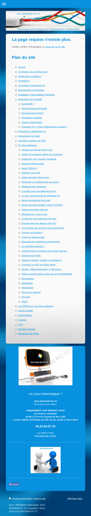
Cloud (25, 301)
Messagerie (28, 287)
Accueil (22, 67)
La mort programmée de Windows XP (41, 195)
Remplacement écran (32, 113)
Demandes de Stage (28, 333)
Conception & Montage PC (31, 85)
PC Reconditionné (27, 145)
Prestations (24, 81)
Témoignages (25, 315)
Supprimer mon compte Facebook (39, 159)
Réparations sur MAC (29, 136)
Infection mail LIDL (31, 172)
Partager (14, 484)
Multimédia (27, 283)
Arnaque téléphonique (33, 163)
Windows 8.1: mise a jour (34, 214)
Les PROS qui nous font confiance (35, 306)
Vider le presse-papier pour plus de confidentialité (47, 274)
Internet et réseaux (31, 292)
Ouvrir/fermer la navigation (45, 4)
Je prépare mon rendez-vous (33, 71)
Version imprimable (20, 498)
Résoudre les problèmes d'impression (41, 241)
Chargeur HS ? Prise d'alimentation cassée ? (45, 126)
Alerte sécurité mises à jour (35, 177)
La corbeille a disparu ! (33, 246)
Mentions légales (26, 329)
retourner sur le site (55, 47)
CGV (20, 324)
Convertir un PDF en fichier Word (38, 264)
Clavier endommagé (32, 122)
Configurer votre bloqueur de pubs (39, 218)
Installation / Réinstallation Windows (36, 94)
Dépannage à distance (29, 76)
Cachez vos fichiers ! (32, 232)
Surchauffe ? (28, 104)
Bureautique (28, 278)
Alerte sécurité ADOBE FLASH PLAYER (42, 205)
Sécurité (26, 297)
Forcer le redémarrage (33, 237)
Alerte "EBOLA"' (30, 168)
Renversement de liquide (34, 108)
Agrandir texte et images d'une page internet (44, 251)
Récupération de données (31, 90)
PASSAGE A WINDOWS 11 (32, 131)
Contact (22, 320)
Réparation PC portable (30, 99)
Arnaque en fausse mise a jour (37, 149)
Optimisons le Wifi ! (31, 255)
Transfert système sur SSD (32, 140)
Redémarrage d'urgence (34, 186)
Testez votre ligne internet (35, 209)
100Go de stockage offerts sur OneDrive (42, 154)
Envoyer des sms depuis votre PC (39, 223)
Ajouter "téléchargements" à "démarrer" (42, 269)
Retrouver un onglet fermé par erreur (40, 182)
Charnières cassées (32, 117)
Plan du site (40, 498)
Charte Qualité (25, 310)
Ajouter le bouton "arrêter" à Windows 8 (42, 260)
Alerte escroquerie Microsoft (36, 200)
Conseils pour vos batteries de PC (39, 191)
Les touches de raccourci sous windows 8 (43, 228)
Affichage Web (74, 498)
